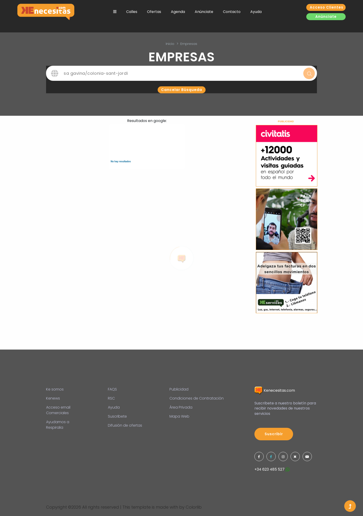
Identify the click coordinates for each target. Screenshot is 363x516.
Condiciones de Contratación (196, 398)
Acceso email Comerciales (58, 410)
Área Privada (180, 407)
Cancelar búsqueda (181, 89)
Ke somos (55, 389)
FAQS (112, 389)
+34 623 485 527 (272, 469)
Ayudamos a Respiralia (57, 424)
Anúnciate (204, 11)
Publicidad (178, 389)
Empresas (188, 43)
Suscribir (274, 434)
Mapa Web (179, 416)
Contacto (232, 11)
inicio (170, 43)
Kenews (53, 398)
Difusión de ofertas (125, 425)
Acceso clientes (326, 7)
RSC (111, 398)
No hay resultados (121, 161)
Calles (131, 11)
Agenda (178, 11)
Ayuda (256, 11)
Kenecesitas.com (274, 390)
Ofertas (154, 11)
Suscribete (117, 416)
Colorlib (194, 507)
